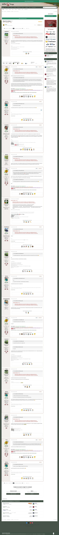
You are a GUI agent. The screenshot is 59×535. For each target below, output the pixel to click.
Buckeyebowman (6, 298)
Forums (3, 9)
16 (6, 28)
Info (5, 7)
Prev (4, 28)
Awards (16, 9)
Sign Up (55, 4)
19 (10, 28)
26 (20, 28)
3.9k (6, 306)
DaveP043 (21, 170)
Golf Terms (20, 92)
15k (6, 259)
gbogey (6, 154)
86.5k (6, 74)
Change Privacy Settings (33, 524)
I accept (54, 533)
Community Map (34, 7)
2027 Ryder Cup (5, 506)
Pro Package (48, 50)
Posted (52, 61)
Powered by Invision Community (29, 526)
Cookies (38, 524)
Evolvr (24, 239)
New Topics (15, 92)
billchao (6, 101)
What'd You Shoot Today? (6, 512)
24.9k (6, 234)
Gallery (10, 9)
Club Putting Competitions (6, 515)
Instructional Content (24, 92)
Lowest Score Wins (30, 89)
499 (6, 162)
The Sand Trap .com (23, 89)
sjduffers (6, 415)
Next (22, 28)
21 (13, 28)
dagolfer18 (6, 31)
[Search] (47, 7)
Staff (22, 9)
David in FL (21, 103)
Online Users (25, 9)
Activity (8, 7)
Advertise (26, 7)
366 (6, 206)
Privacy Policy (24, 524)
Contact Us (28, 524)
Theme (21, 524)
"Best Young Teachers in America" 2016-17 (19, 90)
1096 (15, 512)
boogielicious (6, 226)
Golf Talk (11, 25)
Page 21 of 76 (27, 28)
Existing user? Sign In (50, 4)
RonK (4, 516)
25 (19, 28)
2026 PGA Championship (6, 503)
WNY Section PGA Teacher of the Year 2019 (35, 90)
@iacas (19, 136)
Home (3, 7)
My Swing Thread (13, 289)
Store (29, 7)
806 (6, 39)
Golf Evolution (17, 89)
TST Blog (7, 9)
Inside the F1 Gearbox (5, 509)
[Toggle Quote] (13, 33)
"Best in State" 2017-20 (27, 90)
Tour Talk (8, 507)
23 (16, 28)
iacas (21, 33)
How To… (23, 7)
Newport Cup (18, 7)
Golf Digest (12, 90)
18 (9, 28)
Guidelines (19, 9)
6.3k (6, 132)
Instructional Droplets (33, 92)
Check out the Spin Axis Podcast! (29, 1)
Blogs (12, 9)
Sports (10, 510)
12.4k (6, 109)
